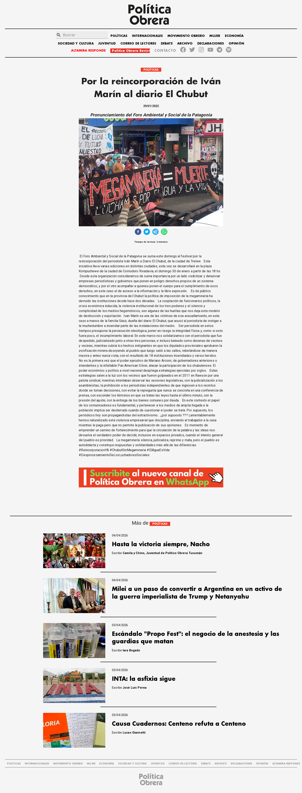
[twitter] (146, 232)
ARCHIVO (185, 43)
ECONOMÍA (234, 35)
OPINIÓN (236, 43)
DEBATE (167, 43)
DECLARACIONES (210, 43)
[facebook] (138, 232)
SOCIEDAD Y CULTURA (76, 43)
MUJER (214, 35)
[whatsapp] (164, 232)
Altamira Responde (286, 764)
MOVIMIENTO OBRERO (186, 35)
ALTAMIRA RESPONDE (88, 50)
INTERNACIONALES (147, 35)
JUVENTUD (107, 43)
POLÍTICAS (118, 35)
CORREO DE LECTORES (138, 43)
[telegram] (155, 232)
